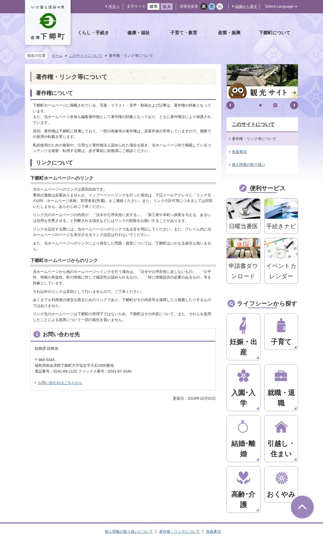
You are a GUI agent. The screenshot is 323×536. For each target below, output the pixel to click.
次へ (294, 105)
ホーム (57, 55)
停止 (275, 105)
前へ (230, 105)
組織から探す (246, 6)
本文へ (114, 6)
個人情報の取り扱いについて (129, 452)
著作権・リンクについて (179, 452)
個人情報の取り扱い (248, 164)
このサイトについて (85, 55)
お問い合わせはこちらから (60, 383)
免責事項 (239, 152)
